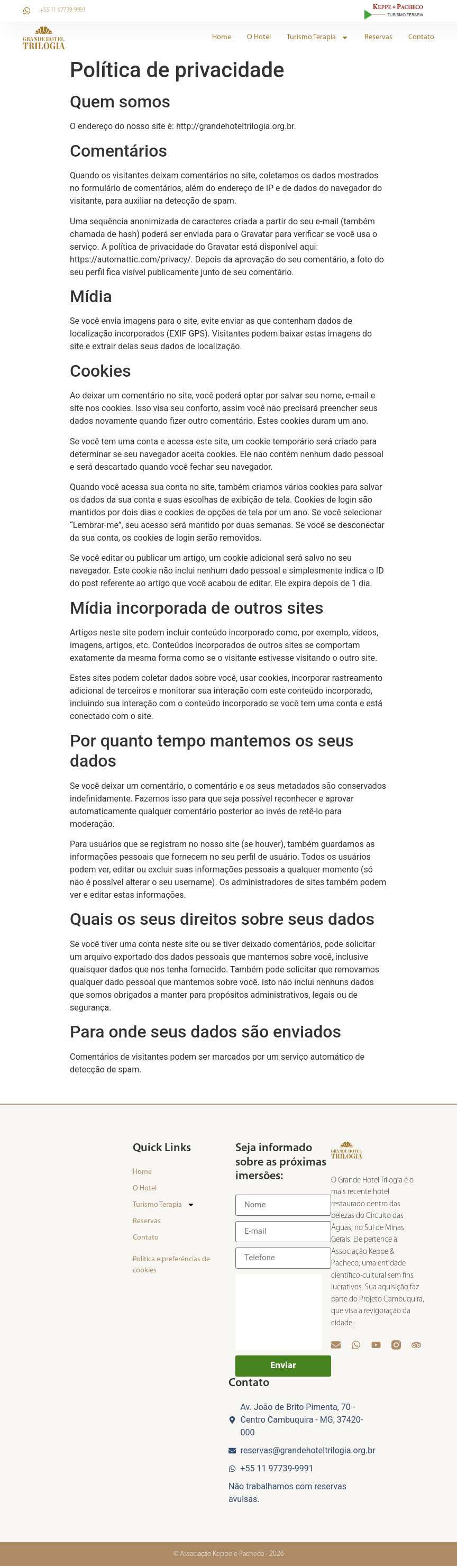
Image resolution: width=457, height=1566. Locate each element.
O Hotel (259, 37)
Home (221, 37)
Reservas (378, 37)
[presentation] (278, 1312)
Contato (421, 37)
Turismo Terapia (318, 37)
